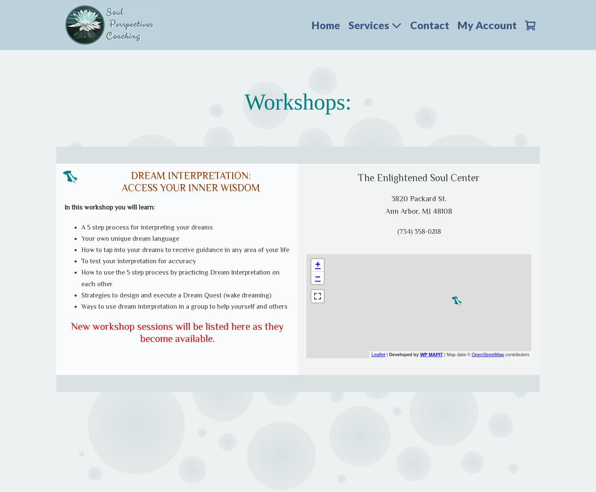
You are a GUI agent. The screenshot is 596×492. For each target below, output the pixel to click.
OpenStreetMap (488, 354)
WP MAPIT (431, 354)
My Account (487, 25)
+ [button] (318, 265)
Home (326, 25)
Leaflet (378, 354)
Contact (429, 25)
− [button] (318, 278)
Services (375, 25)
